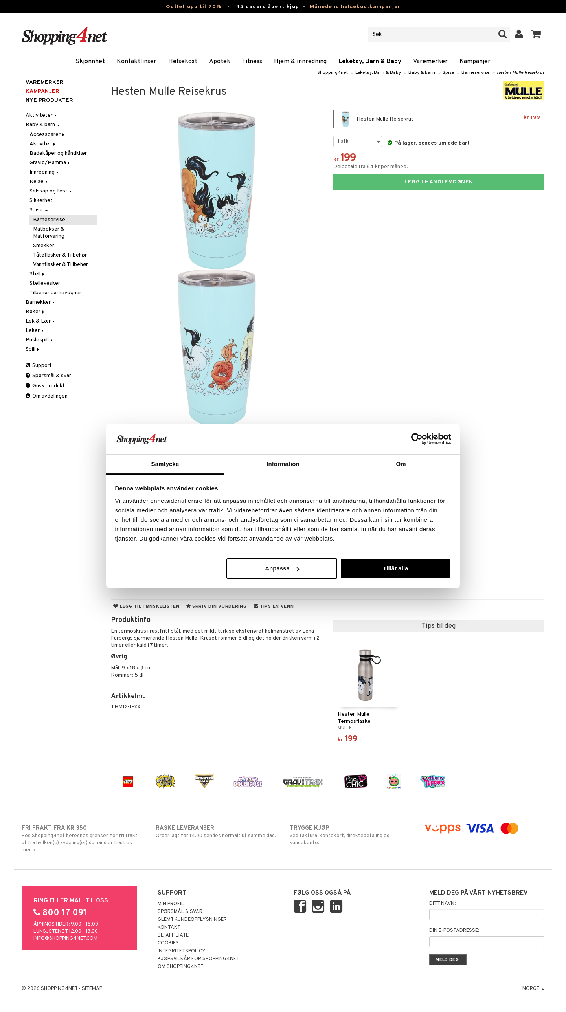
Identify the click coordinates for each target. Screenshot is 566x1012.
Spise (448, 73)
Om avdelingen (47, 396)
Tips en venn (274, 606)
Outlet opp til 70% (193, 7)
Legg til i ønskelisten (146, 606)
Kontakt (169, 927)
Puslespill (40, 340)
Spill (33, 349)
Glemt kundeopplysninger (192, 920)
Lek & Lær (41, 321)
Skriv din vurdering (216, 606)
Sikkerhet (41, 200)
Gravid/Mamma (50, 163)
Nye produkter (49, 100)
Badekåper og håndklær (58, 153)
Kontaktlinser (136, 62)
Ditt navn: (442, 903)
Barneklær (41, 302)
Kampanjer (475, 62)
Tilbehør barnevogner (55, 293)
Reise (39, 181)
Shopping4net (332, 73)
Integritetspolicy (182, 951)
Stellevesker (44, 283)
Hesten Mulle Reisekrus (520, 73)
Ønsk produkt (45, 386)
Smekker (43, 245)
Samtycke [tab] (165, 463)
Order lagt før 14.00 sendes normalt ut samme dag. (216, 831)
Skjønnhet (90, 62)
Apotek (219, 62)
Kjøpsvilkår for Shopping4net (198, 959)
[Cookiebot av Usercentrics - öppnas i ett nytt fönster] (416, 439)
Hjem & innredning (300, 62)
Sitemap (92, 989)
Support (39, 365)
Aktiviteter (42, 115)
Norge (533, 989)
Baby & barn (421, 73)
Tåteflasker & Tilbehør (60, 255)
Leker (35, 330)
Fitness (252, 62)
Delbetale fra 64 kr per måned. (370, 166)
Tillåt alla (395, 568)
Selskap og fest (51, 191)
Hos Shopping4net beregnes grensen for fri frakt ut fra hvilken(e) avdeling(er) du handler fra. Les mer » (82, 838)
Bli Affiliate (173, 935)
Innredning (44, 172)
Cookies (168, 943)
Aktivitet (43, 144)
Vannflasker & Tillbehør (60, 264)
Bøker (36, 311)
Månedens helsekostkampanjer (355, 7)
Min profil (171, 904)
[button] (536, 34)
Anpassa (282, 568)
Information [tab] (283, 463)
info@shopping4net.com (65, 938)
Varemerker (430, 62)
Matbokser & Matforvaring (48, 233)
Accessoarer (47, 134)
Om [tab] (401, 463)
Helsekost (182, 62)
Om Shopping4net (181, 967)
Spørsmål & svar (48, 375)
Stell (37, 274)
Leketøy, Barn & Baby (369, 62)
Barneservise (475, 73)
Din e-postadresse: (454, 931)
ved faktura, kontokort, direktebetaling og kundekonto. (350, 835)
